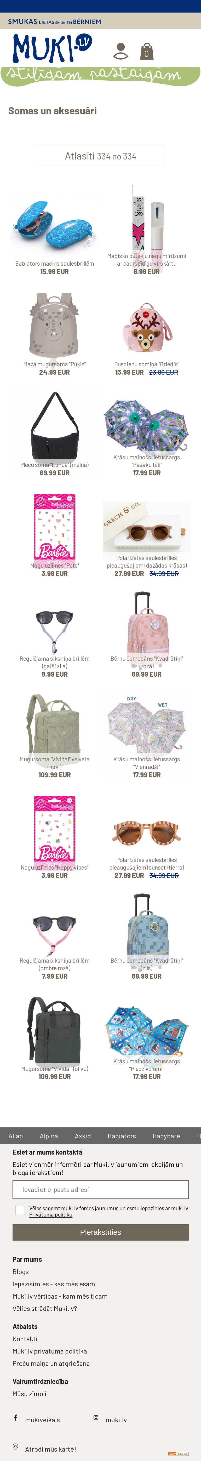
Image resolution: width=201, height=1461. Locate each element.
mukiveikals (42, 1420)
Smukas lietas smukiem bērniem (54, 21)
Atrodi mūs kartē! (50, 1449)
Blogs (21, 1271)
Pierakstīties (100, 1232)
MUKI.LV (52, 50)
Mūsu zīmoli (30, 1393)
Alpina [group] (49, 1136)
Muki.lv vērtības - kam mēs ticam (60, 1296)
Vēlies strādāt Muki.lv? (45, 1308)
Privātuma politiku (50, 1214)
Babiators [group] (122, 1136)
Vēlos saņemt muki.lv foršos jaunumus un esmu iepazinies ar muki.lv (108, 1211)
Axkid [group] (83, 1136)
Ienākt (121, 51)
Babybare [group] (166, 1136)
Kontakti (25, 1338)
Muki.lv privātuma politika (50, 1351)
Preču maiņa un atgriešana (51, 1363)
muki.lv (116, 1420)
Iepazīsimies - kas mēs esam (54, 1284)
